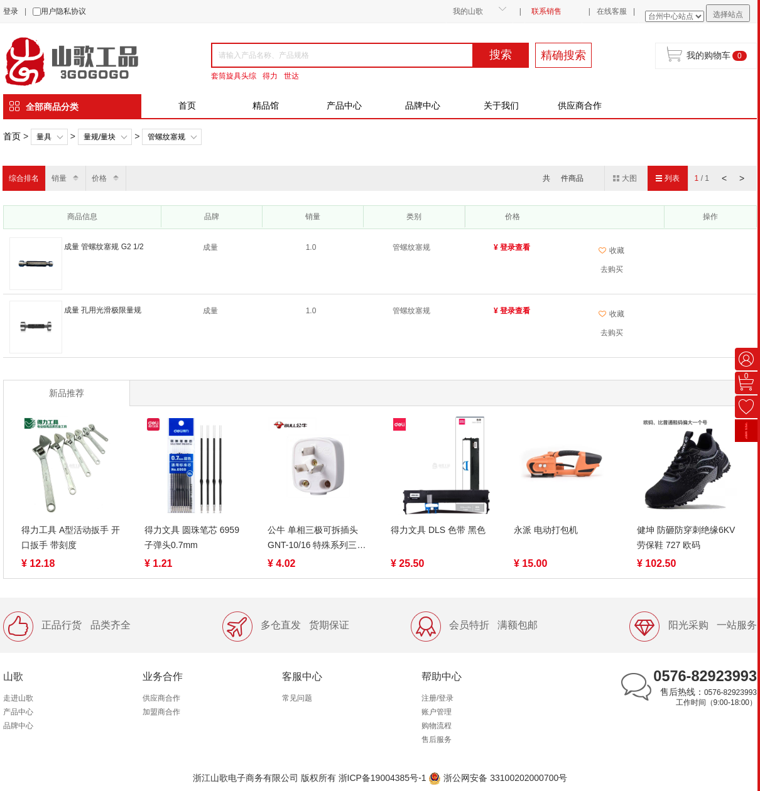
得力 (270, 76)
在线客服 (612, 11)
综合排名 (24, 178)
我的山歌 (468, 11)
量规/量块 (100, 136)
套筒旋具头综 (233, 76)
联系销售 (546, 11)
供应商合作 (580, 105)
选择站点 (728, 14)
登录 (10, 11)
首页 (187, 105)
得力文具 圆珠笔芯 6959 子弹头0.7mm (191, 537)
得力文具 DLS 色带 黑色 (438, 530)
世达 (291, 76)
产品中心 (344, 105)
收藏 (611, 250)
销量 (59, 178)
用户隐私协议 (63, 11)
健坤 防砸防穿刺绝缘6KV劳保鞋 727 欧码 (686, 537)
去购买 (611, 269)
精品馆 (265, 105)
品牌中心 (422, 105)
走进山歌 (18, 698)
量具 (44, 136)
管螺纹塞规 (166, 136)
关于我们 (501, 105)
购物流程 (436, 725)
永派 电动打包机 (546, 530)
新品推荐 (66, 393)
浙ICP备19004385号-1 (382, 778)
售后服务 (436, 739)
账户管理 (436, 712)
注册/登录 (437, 698)
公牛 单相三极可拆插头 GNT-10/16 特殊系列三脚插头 (317, 538)
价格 (99, 178)
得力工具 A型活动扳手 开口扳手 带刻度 (70, 537)
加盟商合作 (161, 712)
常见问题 (297, 698)
